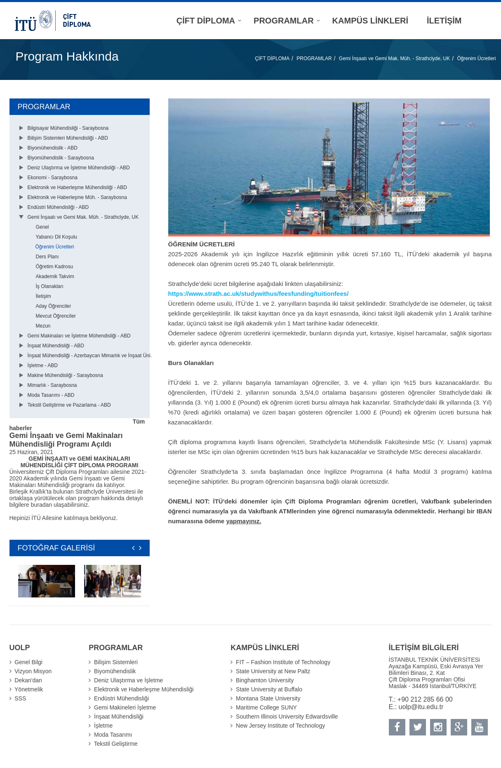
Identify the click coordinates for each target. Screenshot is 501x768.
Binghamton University (265, 680)
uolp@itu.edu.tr (421, 706)
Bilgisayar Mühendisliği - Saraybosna (68, 128)
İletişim (43, 296)
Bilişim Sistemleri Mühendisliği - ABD (68, 138)
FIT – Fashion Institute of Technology (283, 662)
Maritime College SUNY (266, 707)
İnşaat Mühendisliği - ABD (56, 346)
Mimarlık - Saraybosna (52, 385)
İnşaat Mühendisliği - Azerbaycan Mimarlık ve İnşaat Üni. (90, 355)
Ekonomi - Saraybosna (53, 177)
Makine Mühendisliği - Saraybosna (65, 375)
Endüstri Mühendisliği (121, 698)
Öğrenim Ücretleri (476, 58)
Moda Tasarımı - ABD (51, 395)
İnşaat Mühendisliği (118, 716)
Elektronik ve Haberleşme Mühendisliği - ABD (77, 187)
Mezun (43, 326)
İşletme (103, 725)
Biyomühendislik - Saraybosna (61, 158)
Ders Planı (47, 257)
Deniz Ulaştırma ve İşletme (128, 680)
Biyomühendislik (115, 671)
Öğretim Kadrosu (54, 266)
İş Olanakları (50, 286)
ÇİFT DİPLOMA (272, 58)
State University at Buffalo (269, 689)
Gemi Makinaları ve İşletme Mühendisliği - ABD (79, 336)
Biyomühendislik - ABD (53, 148)
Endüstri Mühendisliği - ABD (58, 207)
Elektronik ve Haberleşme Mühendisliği (143, 689)
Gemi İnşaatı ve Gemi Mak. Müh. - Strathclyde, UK (394, 58)
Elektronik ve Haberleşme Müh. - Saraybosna (77, 197)
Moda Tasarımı (113, 734)
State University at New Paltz (273, 671)
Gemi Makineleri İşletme (125, 707)
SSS (20, 698)
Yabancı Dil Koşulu (57, 237)
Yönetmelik (28, 689)
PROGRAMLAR (314, 58)
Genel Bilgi (28, 662)
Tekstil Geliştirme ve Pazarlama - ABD (69, 405)
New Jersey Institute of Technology (280, 725)
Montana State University (268, 698)
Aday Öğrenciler (53, 306)
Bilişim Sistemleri (116, 662)
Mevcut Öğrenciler (56, 316)
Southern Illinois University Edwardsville (287, 716)
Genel (42, 227)
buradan (42, 504)
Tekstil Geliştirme (116, 743)
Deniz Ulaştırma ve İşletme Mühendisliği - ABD (79, 168)
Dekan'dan (28, 680)
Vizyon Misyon (33, 671)
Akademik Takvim (55, 276)
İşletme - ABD (43, 365)
